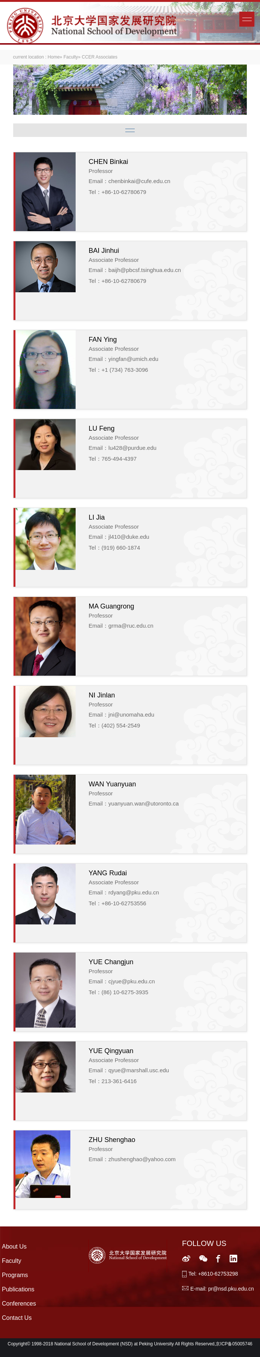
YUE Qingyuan (111, 1051)
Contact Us (17, 1318)
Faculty (71, 57)
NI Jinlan (102, 695)
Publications (18, 1289)
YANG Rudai (108, 873)
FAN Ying (103, 339)
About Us (14, 1246)
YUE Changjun (111, 962)
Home (54, 57)
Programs (15, 1275)
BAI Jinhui (104, 250)
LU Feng (102, 428)
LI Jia (97, 517)
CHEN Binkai (108, 161)
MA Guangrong (111, 606)
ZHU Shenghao (112, 1140)
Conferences (19, 1303)
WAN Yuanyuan (112, 784)
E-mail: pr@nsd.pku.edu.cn (222, 1289)
